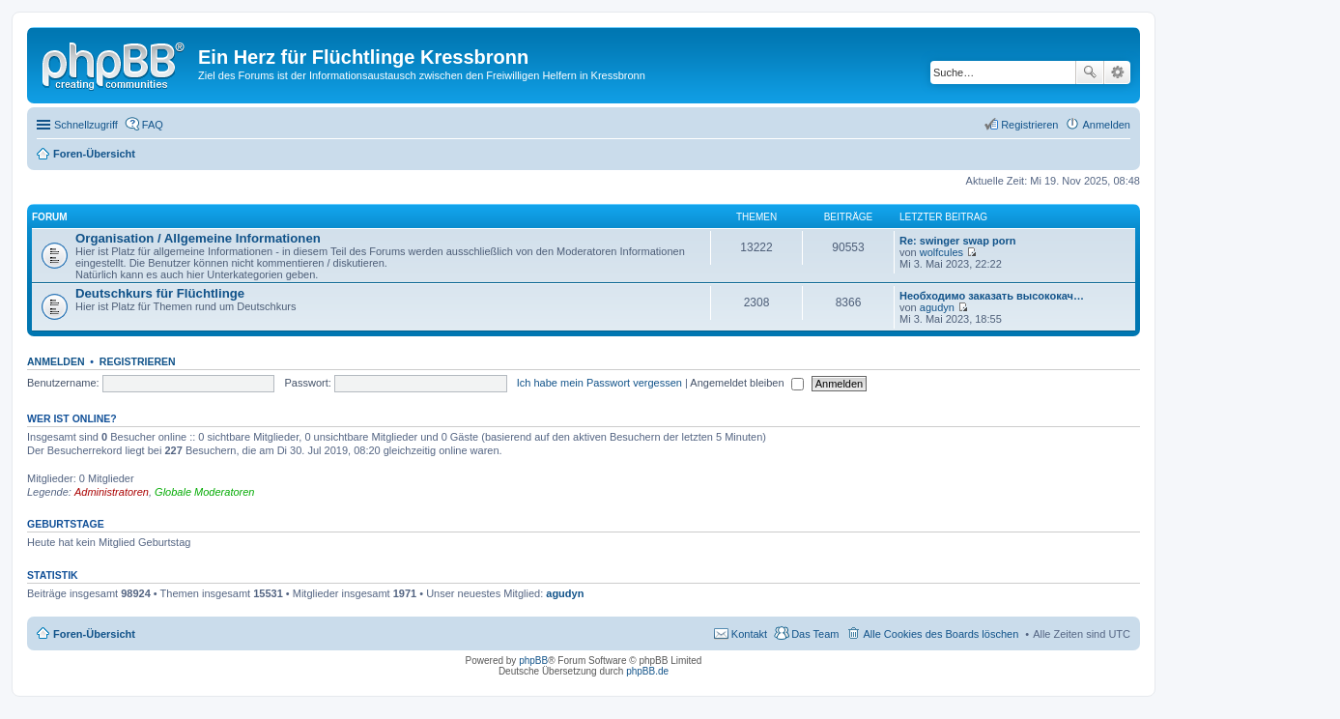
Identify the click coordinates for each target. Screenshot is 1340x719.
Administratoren (111, 492)
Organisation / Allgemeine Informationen (198, 238)
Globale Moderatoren (204, 492)
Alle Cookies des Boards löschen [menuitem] (940, 634)
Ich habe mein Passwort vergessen (599, 382)
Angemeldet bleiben (746, 382)
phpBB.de (647, 671)
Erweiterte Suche (1117, 72)
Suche (1089, 72)
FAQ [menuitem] (152, 124)
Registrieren (138, 361)
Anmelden (56, 361)
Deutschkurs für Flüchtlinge (159, 293)
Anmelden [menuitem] (1106, 124)
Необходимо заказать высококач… (991, 296)
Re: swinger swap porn (957, 240)
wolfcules (941, 252)
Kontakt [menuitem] (749, 634)
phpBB (533, 660)
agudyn (937, 307)
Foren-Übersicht (94, 634)
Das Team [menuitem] (815, 634)
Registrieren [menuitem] (1029, 124)
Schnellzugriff (86, 124)
